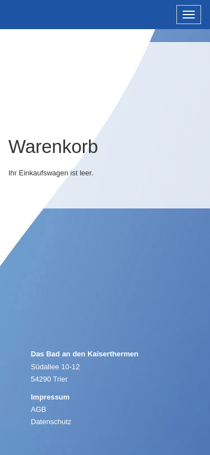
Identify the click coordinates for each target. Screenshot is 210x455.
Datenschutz (51, 421)
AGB (38, 409)
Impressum (50, 397)
